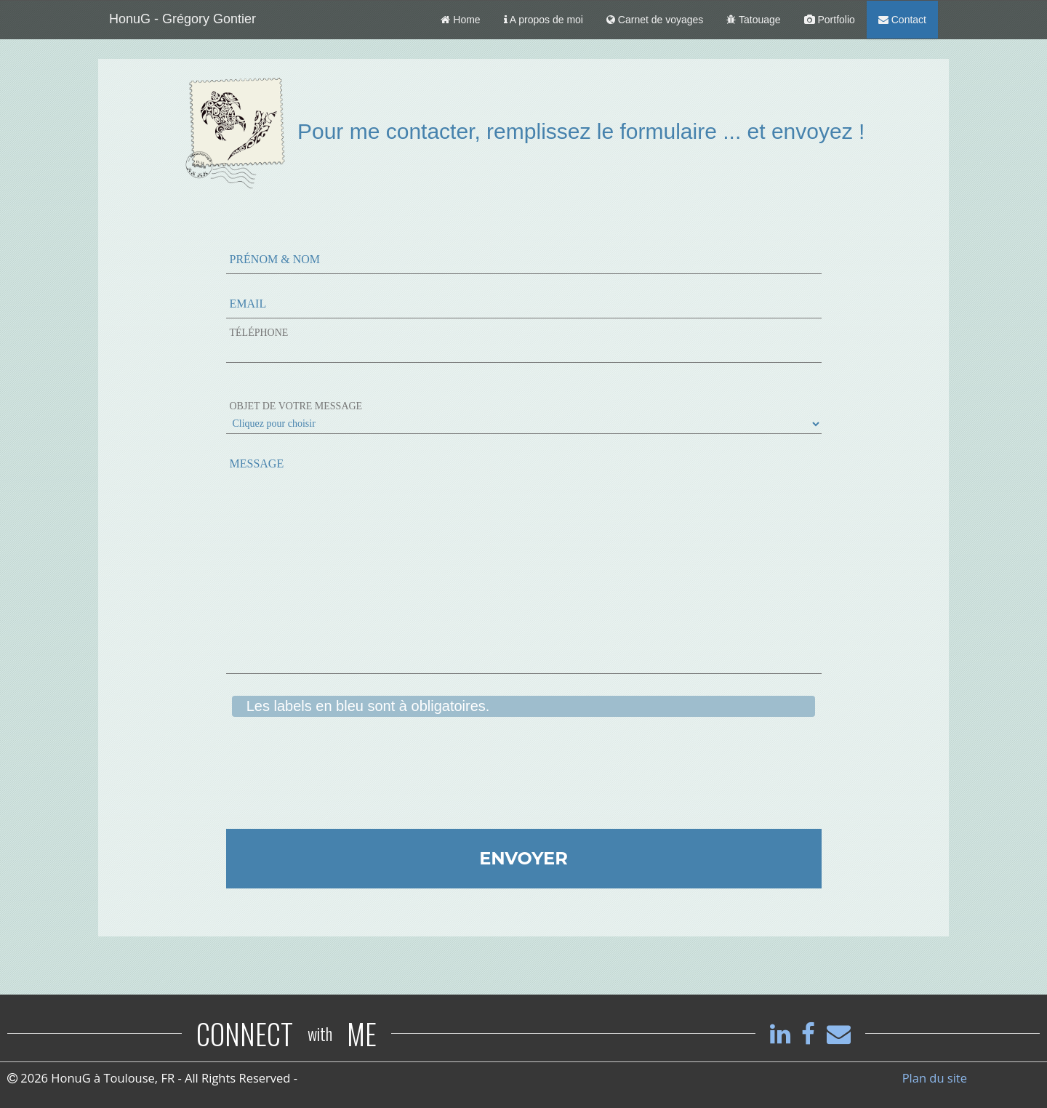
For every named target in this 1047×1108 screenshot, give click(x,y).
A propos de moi (543, 19)
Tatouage (753, 19)
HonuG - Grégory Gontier (182, 19)
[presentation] (336, 781)
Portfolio (829, 19)
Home (460, 19)
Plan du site (934, 1077)
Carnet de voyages (654, 19)
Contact (902, 19)
